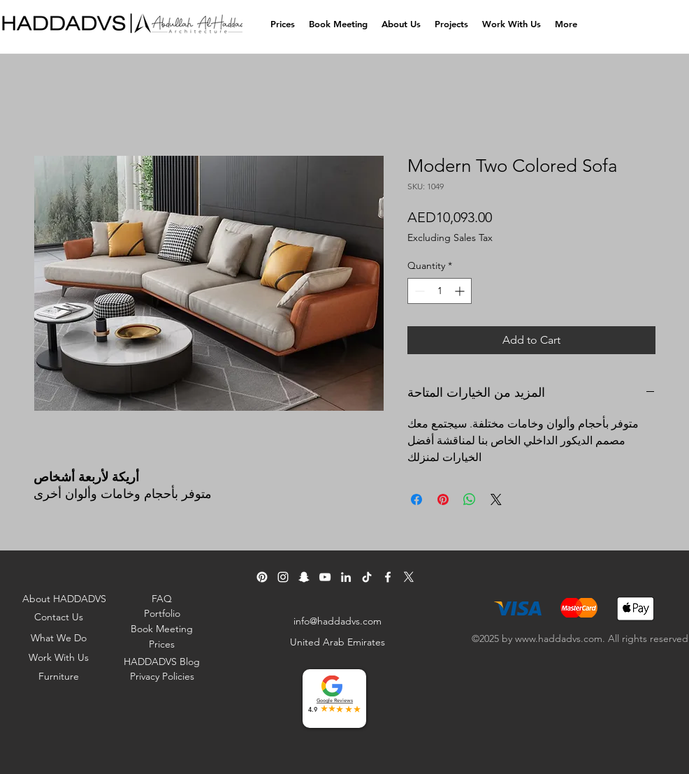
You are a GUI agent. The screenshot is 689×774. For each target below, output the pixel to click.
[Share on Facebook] (416, 499)
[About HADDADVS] (65, 599)
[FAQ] (163, 599)
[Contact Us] (60, 617)
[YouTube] (325, 577)
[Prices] (163, 644)
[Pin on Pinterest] (443, 499)
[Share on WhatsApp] (469, 499)
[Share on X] (496, 499)
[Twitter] (409, 577)
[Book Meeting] (163, 629)
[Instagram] (283, 577)
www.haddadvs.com (558, 638)
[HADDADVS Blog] (163, 661)
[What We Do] (60, 638)
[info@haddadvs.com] (339, 621)
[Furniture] (60, 676)
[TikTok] (367, 577)
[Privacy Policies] (163, 676)
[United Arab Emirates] (339, 642)
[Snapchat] (304, 577)
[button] (401, 24)
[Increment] (461, 291)
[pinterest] (262, 577)
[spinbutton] (439, 291)
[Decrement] (418, 291)
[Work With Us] (60, 657)
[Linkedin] (346, 577)
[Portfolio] (163, 613)
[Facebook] (388, 577)
